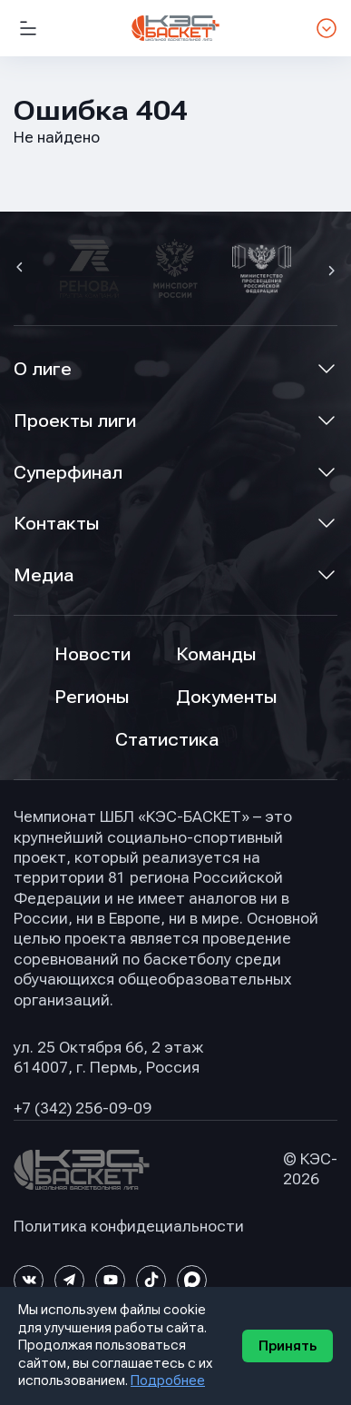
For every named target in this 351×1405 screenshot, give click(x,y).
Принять (287, 1346)
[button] (22, 269)
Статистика (167, 739)
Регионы (91, 697)
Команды (216, 654)
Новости (92, 654)
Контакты (56, 523)
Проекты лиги (75, 421)
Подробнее (168, 1380)
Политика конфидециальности (129, 1226)
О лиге (43, 369)
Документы (226, 697)
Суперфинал (68, 472)
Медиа (43, 575)
